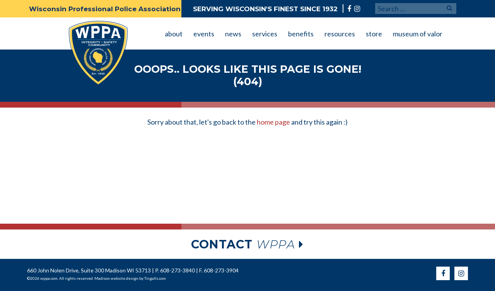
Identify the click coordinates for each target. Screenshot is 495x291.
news (233, 33)
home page (273, 122)
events (203, 33)
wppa (247, 244)
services (264, 33)
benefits (301, 33)
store (374, 33)
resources (339, 33)
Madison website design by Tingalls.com (130, 278)
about (174, 33)
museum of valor (417, 33)
